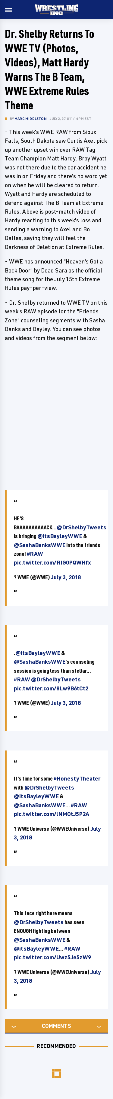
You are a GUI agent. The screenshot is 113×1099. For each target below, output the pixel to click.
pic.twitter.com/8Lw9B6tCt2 (51, 688)
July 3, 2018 (66, 577)
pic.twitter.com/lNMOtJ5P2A (51, 813)
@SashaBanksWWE (39, 545)
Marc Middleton (30, 118)
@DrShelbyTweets (81, 527)
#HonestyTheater (77, 778)
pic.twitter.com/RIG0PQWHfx (52, 562)
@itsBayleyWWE (59, 536)
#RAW (35, 553)
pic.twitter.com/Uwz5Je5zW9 (52, 957)
